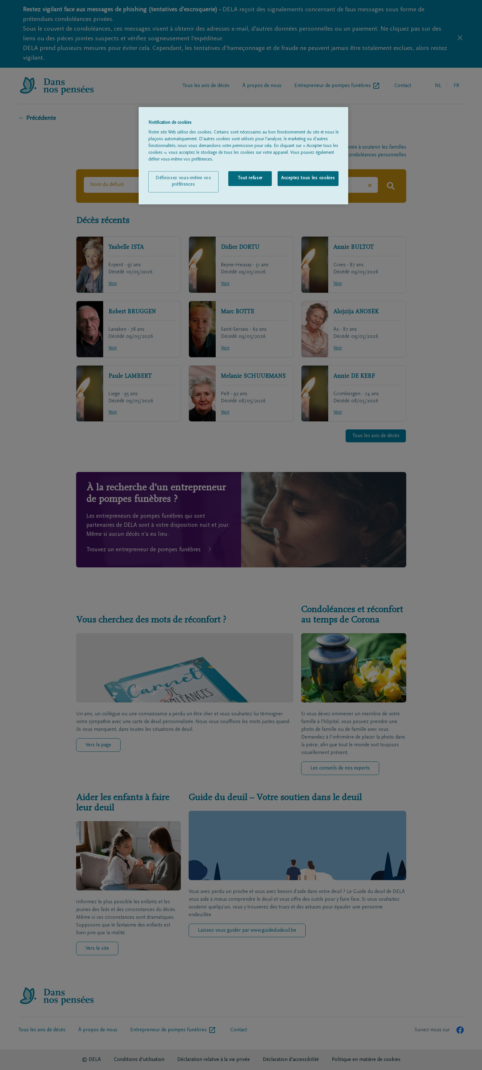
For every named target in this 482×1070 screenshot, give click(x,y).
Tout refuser (250, 178)
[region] (243, 155)
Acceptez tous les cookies (308, 178)
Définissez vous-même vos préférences (183, 181)
